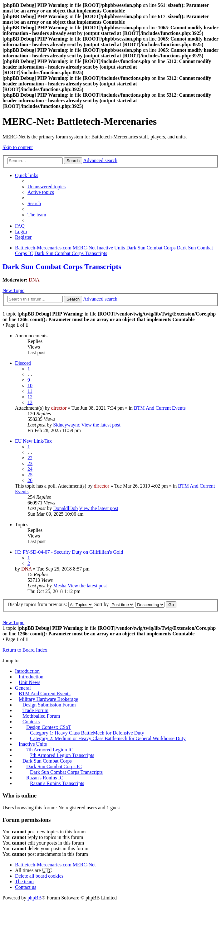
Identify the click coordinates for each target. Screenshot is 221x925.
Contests (31, 721)
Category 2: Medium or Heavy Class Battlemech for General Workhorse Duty (108, 738)
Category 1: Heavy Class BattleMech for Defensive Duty (87, 732)
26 (29, 480)
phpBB (34, 897)
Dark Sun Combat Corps (47, 761)
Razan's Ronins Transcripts (57, 783)
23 (29, 463)
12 (29, 396)
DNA (34, 279)
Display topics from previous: (50, 604)
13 (29, 402)
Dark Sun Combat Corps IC (54, 766)
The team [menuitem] (36, 214)
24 (29, 469)
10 (29, 385)
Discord (23, 363)
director (59, 408)
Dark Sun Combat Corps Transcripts (61, 267)
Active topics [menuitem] (40, 192)
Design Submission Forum (49, 704)
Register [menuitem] (23, 237)
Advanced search (100, 160)
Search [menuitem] (34, 203)
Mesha (59, 585)
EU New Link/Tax (33, 441)
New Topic (13, 290)
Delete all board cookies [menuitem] (39, 876)
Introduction (27, 671)
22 (29, 457)
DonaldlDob (65, 508)
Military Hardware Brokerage (48, 699)
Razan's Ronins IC (44, 777)
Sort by (114, 604)
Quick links (26, 175)
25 (29, 474)
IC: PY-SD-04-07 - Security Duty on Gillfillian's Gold (69, 552)
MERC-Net (84, 864)
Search (73, 160)
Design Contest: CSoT (48, 727)
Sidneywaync (66, 424)
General (23, 688)
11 (29, 391)
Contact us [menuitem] (25, 887)
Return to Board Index (24, 650)
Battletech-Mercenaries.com (43, 864)
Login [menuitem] (21, 231)
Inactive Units (33, 744)
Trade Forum (35, 710)
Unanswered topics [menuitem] (46, 186)
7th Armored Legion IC (49, 749)
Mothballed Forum (41, 716)
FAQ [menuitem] (20, 226)
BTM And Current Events (160, 408)
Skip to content (17, 147)
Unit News (29, 682)
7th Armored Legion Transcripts (62, 755)
